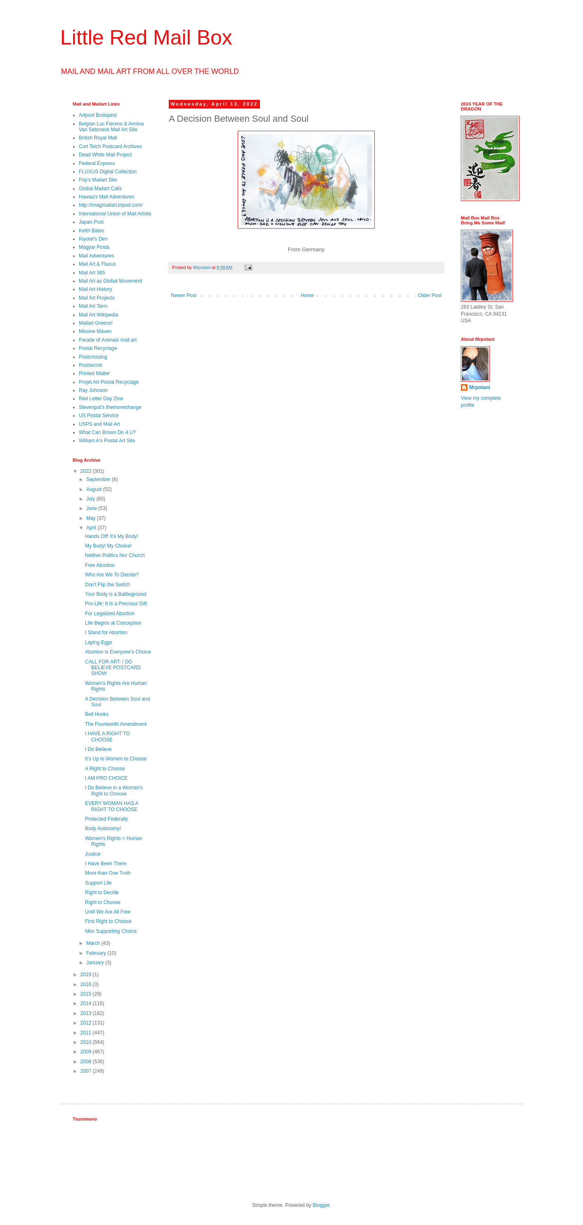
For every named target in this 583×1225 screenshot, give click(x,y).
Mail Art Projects (97, 298)
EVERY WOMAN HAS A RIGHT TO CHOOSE (111, 806)
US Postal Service (99, 415)
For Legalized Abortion (110, 613)
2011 (86, 1033)
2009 (86, 1052)
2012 (86, 1023)
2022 (86, 471)
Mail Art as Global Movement (110, 281)
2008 (86, 1061)
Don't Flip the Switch (107, 585)
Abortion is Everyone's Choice (118, 652)
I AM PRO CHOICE (106, 778)
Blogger (321, 1205)
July (91, 499)
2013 (86, 1013)
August (94, 489)
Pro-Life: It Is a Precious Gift (116, 604)
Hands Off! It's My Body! (111, 536)
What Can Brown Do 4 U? (107, 432)
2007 (86, 1071)
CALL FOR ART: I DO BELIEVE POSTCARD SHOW (113, 668)
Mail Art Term (93, 306)
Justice (92, 854)
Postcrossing (93, 357)
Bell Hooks (97, 714)
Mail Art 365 (92, 273)
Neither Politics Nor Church (115, 555)
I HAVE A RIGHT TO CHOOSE (107, 736)
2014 (86, 1003)
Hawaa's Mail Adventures (106, 197)
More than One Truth (108, 873)
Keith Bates (91, 231)
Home (307, 295)
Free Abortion (100, 565)
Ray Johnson (93, 390)
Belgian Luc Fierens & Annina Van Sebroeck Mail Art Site (111, 126)
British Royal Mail (98, 138)
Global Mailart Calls (100, 188)
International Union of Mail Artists (115, 214)
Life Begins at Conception (113, 623)
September (99, 479)
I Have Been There (106, 863)
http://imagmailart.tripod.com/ (111, 205)
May (91, 518)
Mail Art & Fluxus (97, 264)
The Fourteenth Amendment (115, 724)
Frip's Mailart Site (98, 180)
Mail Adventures (96, 256)
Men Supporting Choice (111, 931)
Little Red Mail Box (146, 37)
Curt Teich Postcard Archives (110, 146)
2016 (86, 984)
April (91, 528)
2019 (86, 974)
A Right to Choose (105, 769)
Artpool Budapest (98, 115)
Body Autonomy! (103, 828)
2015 (86, 994)
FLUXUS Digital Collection (108, 172)
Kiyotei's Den (93, 239)
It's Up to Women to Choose (115, 759)
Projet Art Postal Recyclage (109, 382)
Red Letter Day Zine (101, 398)
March (93, 943)
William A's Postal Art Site (107, 441)
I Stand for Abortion (106, 632)
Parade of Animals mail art (108, 340)
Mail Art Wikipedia (98, 315)
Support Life (98, 883)
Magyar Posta (94, 247)
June (92, 508)
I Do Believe (98, 749)
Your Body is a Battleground (115, 594)
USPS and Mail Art (99, 424)
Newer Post (183, 295)
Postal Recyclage (98, 348)
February (96, 953)
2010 (86, 1042)
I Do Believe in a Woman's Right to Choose (114, 790)
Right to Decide (102, 892)
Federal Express (97, 163)
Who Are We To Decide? (112, 575)
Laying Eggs (98, 642)
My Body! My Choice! (108, 546)
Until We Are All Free (107, 912)
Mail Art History (95, 289)
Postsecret (90, 365)
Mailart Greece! (96, 323)
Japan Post (91, 222)
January (95, 962)
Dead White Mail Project (105, 155)
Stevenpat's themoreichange (110, 407)
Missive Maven (95, 331)
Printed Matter (94, 373)
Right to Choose (102, 902)
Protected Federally (106, 819)
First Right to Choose (108, 921)
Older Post (429, 295)
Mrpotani (479, 387)
